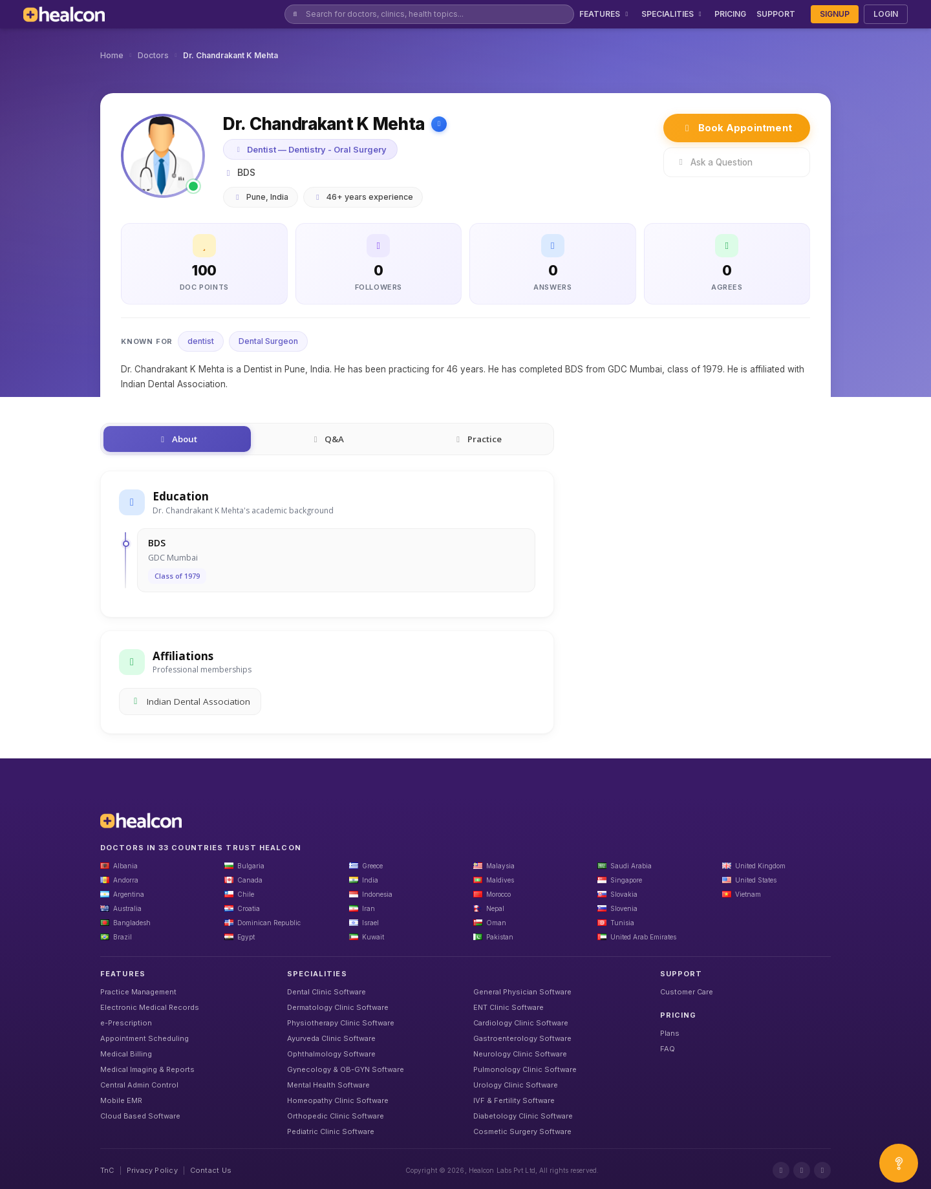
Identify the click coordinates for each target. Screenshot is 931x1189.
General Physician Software (522, 991)
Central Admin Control (139, 1084)
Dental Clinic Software (326, 991)
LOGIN (885, 14)
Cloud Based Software (140, 1115)
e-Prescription (126, 1022)
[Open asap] (898, 1163)
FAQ (667, 1048)
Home (111, 55)
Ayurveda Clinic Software (331, 1038)
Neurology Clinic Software (520, 1053)
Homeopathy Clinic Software (338, 1100)
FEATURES (605, 14)
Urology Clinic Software (515, 1084)
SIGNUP (835, 14)
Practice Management (138, 991)
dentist (200, 341)
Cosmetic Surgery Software (522, 1131)
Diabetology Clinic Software (523, 1115)
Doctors (153, 55)
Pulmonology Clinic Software (525, 1069)
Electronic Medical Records (149, 1007)
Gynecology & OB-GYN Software (345, 1069)
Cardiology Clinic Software (520, 1022)
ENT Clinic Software (508, 1007)
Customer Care (686, 991)
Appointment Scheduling (144, 1038)
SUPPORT (775, 14)
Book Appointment (736, 127)
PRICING (730, 14)
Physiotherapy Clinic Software (340, 1022)
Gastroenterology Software (522, 1038)
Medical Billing (126, 1053)
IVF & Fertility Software (514, 1100)
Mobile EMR (121, 1100)
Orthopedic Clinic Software (335, 1115)
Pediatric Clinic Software (330, 1131)
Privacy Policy (152, 1170)
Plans (670, 1033)
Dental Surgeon (268, 341)
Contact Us (210, 1170)
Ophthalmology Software (331, 1053)
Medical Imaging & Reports (147, 1069)
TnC (107, 1170)
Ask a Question (714, 162)
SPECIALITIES (673, 14)
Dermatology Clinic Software (338, 1007)
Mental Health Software (328, 1084)
